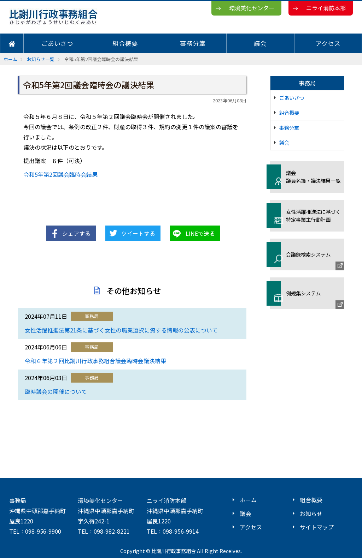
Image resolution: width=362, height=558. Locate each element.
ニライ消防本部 (326, 8)
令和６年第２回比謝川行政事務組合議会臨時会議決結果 (95, 361)
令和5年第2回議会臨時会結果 (60, 174)
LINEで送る (200, 233)
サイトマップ (317, 527)
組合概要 (125, 43)
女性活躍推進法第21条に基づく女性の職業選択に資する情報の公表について (121, 330)
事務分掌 (192, 43)
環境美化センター (251, 8)
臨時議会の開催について (56, 392)
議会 (260, 43)
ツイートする (138, 233)
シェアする (76, 233)
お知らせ (311, 513)
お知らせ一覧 (40, 59)
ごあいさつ (57, 43)
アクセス (327, 43)
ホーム (10, 59)
